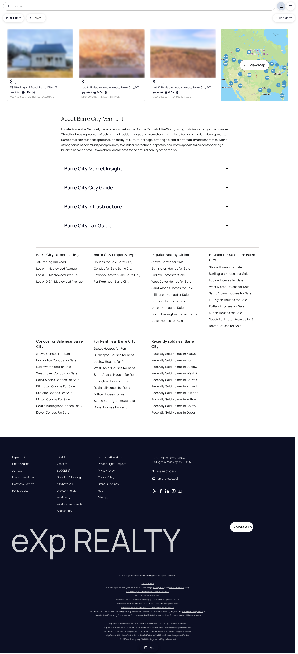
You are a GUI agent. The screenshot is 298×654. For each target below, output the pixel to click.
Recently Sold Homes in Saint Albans (175, 380)
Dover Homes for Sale (167, 321)
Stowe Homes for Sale (167, 262)
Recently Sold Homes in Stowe (173, 354)
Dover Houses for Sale (225, 326)
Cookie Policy (106, 477)
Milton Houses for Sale (225, 313)
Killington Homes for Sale (170, 294)
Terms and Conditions (111, 457)
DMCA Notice (148, 583)
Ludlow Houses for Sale (226, 280)
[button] (147, 168)
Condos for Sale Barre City (113, 268)
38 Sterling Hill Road (51, 262)
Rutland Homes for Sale (168, 301)
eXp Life (62, 457)
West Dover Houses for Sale (229, 287)
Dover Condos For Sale (52, 412)
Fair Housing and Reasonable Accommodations (147, 591)
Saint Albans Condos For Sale (57, 380)
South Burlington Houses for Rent (118, 401)
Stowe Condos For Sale (53, 354)
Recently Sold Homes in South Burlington (175, 406)
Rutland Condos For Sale (54, 393)
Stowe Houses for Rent (110, 348)
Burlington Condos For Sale (56, 360)
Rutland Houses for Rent (112, 388)
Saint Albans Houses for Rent (115, 374)
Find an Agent (20, 463)
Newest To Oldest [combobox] (38, 18)
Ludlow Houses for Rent (111, 361)
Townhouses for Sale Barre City (117, 275)
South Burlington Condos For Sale (60, 406)
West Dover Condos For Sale (56, 373)
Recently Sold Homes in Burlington (175, 360)
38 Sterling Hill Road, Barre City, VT (33, 87)
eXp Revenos (65, 484)
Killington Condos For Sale (55, 386)
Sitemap (103, 497)
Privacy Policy (106, 470)
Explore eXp (19, 457)
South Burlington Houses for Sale (233, 319)
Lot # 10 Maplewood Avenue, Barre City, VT (182, 87)
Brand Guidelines (108, 484)
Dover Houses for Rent (110, 407)
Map (149, 647)
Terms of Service (176, 587)
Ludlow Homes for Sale (168, 275)
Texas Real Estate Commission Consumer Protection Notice (147, 607)
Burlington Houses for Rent (114, 355)
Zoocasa (62, 463)
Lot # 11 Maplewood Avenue (56, 268)
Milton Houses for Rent (111, 394)
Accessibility (64, 510)
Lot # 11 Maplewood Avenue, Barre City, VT (110, 87)
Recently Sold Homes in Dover (173, 412)
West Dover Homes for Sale (171, 281)
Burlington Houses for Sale (228, 274)
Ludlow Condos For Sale (53, 367)
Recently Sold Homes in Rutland (174, 393)
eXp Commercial (67, 490)
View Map (254, 65)
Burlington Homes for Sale (170, 268)
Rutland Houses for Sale (226, 306)
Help (100, 490)
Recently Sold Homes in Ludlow (174, 367)
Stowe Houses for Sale (225, 267)
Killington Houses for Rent (113, 381)
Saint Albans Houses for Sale (230, 293)
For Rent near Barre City (111, 281)
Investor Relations (23, 477)
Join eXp (17, 470)
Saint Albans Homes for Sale (172, 288)
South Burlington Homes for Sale (175, 314)
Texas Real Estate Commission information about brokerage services (147, 603)
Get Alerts (284, 18)
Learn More (193, 615)
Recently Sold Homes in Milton (173, 399)
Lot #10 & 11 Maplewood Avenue (59, 281)
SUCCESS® (64, 470)
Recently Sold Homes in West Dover (175, 373)
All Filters (13, 18)
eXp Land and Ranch (69, 504)
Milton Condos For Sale (53, 399)
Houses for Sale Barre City (113, 262)
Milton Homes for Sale (167, 308)
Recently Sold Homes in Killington (175, 386)
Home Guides (20, 490)
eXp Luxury (63, 497)
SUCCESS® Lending (69, 477)
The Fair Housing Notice (192, 611)
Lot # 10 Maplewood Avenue (57, 275)
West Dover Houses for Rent (114, 368)
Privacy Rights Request (112, 463)
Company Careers (23, 484)
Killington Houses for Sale (228, 300)
